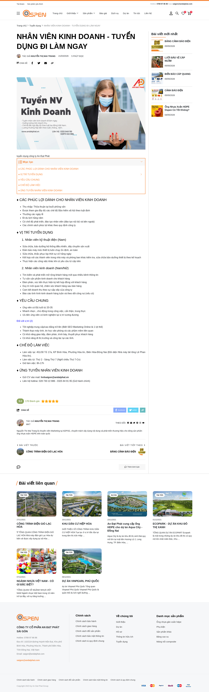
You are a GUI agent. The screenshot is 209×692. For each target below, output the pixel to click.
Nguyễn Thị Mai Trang (43, 56)
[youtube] (143, 423)
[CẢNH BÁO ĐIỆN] (157, 94)
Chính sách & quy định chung (90, 641)
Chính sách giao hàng (86, 626)
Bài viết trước (27, 445)
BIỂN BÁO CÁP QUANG (178, 74)
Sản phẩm (89, 13)
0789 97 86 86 (162, 4)
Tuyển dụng (122, 641)
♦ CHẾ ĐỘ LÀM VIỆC (29, 185)
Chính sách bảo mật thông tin (90, 636)
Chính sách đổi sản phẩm (88, 631)
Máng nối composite (166, 641)
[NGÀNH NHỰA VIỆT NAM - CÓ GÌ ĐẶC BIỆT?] (36, 561)
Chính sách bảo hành (86, 621)
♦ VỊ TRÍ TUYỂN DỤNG (30, 174)
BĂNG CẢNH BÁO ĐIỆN (177, 41)
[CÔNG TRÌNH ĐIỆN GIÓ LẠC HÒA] (36, 504)
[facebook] (128, 423)
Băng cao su (162, 636)
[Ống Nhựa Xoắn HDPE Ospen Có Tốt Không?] (157, 111)
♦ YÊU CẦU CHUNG (29, 180)
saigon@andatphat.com (182, 4)
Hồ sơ (119, 632)
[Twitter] (134, 423)
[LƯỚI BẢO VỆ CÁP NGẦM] (157, 62)
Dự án (126, 13)
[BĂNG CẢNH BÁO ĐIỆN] (157, 45)
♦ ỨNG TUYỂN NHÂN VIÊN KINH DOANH (40, 190)
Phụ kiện (160, 627)
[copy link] (52, 63)
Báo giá (103, 13)
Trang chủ (57, 13)
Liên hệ (148, 13)
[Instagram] (140, 423)
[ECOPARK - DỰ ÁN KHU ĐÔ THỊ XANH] (172, 504)
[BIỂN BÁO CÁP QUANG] (157, 78)
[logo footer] (40, 617)
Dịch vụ (115, 13)
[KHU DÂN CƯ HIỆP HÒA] (82, 504)
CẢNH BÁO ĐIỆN (174, 90)
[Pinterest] (137, 423)
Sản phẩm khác (164, 632)
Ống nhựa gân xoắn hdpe (168, 622)
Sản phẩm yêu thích (35, 4)
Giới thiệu (73, 13)
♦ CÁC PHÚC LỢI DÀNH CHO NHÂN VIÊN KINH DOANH (48, 169)
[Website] (131, 423)
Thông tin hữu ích (124, 636)
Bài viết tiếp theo (132, 445)
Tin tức (136, 13)
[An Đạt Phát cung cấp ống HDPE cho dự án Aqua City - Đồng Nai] (127, 504)
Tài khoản (20, 4)
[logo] (34, 13)
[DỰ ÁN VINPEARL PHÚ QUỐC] (82, 561)
